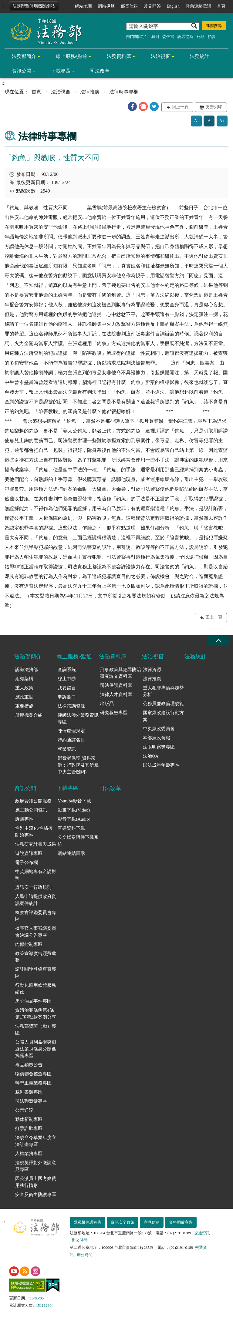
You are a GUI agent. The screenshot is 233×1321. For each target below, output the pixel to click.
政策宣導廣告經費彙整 (35, 957)
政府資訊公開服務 (33, 800)
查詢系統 (67, 669)
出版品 (107, 703)
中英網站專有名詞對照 (35, 875)
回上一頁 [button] (180, 107)
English (173, 6)
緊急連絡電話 (198, 6)
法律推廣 (90, 91)
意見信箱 (152, 1222)
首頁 (221, 6)
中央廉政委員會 (159, 728)
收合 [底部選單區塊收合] (218, 641)
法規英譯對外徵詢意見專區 (35, 1166)
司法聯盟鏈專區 (31, 1101)
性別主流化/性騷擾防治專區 (34, 832)
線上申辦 (67, 678)
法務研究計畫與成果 (35, 844)
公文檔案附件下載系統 (78, 841)
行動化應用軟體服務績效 (35, 989)
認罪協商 (185, 36)
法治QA (151, 756)
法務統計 (199, 56)
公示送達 (24, 1110)
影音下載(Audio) (74, 819)
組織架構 (24, 678)
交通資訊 (202, 1233)
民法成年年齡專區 (161, 765)
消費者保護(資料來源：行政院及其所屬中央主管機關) (78, 765)
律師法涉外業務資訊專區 (78, 718)
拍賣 (212, 36)
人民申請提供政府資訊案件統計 (35, 900)
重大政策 (24, 687)
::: (3, 5)
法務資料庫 (119, 56)
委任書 (168, 36)
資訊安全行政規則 (33, 887)
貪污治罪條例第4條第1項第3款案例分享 (35, 1014)
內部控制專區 (28, 944)
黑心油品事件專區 (33, 1001)
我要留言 (67, 687)
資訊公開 (21, 70)
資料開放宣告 (181, 1222)
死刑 (200, 36)
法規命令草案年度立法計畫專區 (35, 1141)
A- (196, 121)
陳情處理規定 (71, 730)
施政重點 (24, 696)
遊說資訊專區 (28, 853)
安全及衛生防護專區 (35, 1194)
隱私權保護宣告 (87, 1222)
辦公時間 (80, 1240)
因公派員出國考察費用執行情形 (35, 1182)
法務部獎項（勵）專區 (35, 1030)
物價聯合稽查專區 (33, 1073)
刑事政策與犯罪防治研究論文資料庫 (120, 673)
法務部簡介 (24, 56)
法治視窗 (160, 56)
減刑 (155, 36)
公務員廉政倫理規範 (163, 703)
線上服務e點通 (71, 56)
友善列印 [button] (213, 107)
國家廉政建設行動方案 (163, 716)
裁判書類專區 (28, 1092)
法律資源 (152, 669)
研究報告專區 (113, 712)
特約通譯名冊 (71, 740)
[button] (132, 106)
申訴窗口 (67, 696)
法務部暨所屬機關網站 (33, 6)
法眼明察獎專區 (159, 747)
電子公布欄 (26, 862)
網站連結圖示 (71, 853)
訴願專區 (24, 819)
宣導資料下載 (71, 828)
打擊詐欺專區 (28, 1128)
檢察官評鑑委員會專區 (35, 916)
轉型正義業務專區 (33, 1083)
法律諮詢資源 (71, 706)
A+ (222, 121)
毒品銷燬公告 (28, 1064)
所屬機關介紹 (28, 715)
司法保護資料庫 (116, 685)
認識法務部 (26, 669)
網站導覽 (106, 6)
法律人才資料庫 (116, 694)
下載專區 (60, 70)
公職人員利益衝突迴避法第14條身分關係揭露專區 (35, 1049)
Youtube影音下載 (74, 800)
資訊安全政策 (122, 1222)
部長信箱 (129, 6)
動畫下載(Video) (74, 810)
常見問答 (152, 6)
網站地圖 (83, 6)
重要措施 (24, 706)
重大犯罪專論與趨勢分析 (163, 691)
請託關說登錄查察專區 (35, 973)
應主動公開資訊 (31, 810)
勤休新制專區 (28, 1119)
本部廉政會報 (156, 737)
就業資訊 (67, 749)
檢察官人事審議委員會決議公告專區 (35, 932)
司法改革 (100, 70)
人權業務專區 (28, 1153)
